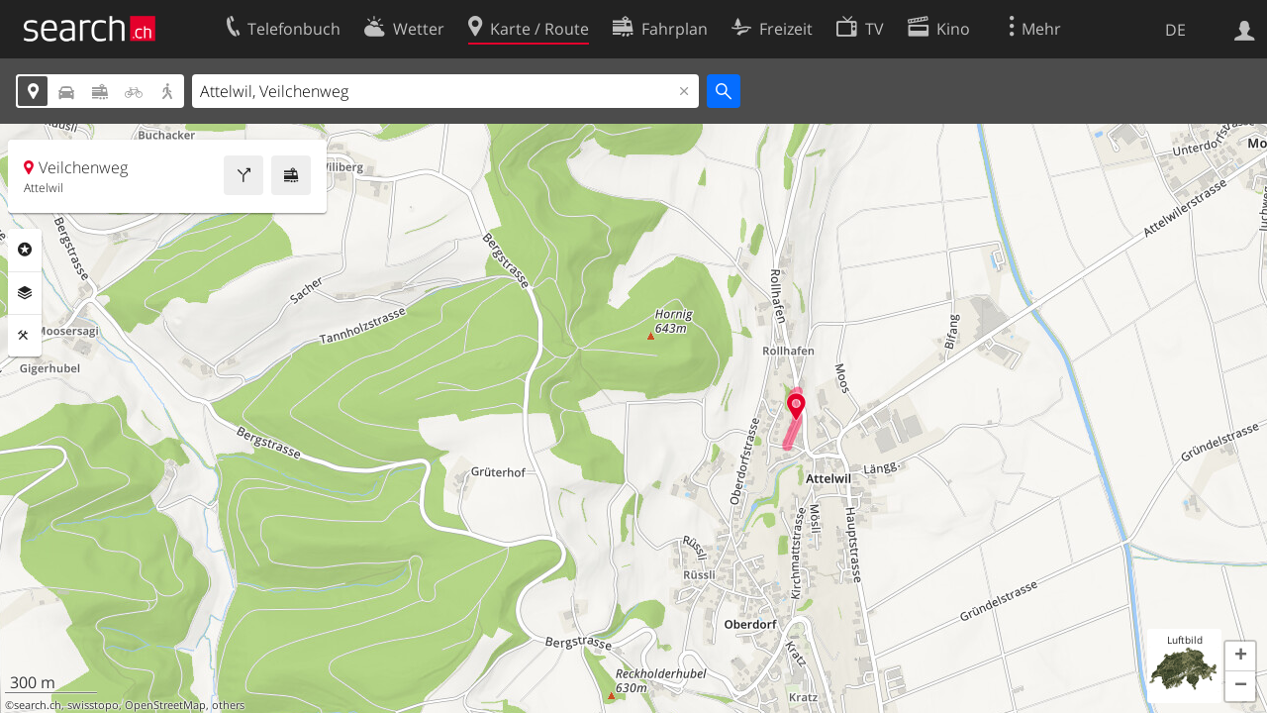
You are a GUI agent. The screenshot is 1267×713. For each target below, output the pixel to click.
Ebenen (25, 293)
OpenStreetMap (165, 705)
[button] (1240, 656)
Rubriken (25, 249)
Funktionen (25, 335)
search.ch (37, 705)
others (228, 705)
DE (1175, 30)
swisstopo (93, 705)
